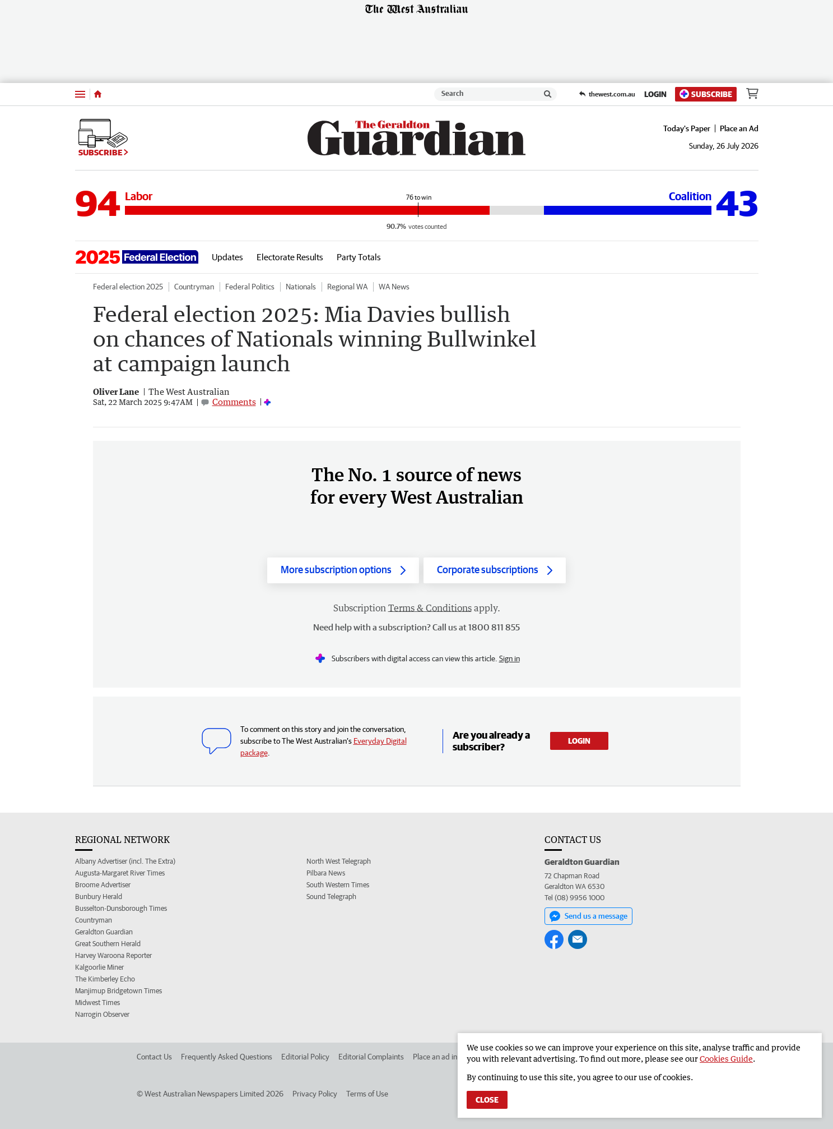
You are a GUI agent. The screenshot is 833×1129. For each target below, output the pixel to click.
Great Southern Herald (108, 943)
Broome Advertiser (103, 885)
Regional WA (347, 286)
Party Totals (359, 256)
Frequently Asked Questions (226, 1056)
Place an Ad (739, 128)
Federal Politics (249, 286)
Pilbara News (325, 873)
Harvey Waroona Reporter (113, 955)
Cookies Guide (726, 1058)
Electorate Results (290, 256)
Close (487, 1099)
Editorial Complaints (371, 1056)
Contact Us (154, 1056)
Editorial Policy (305, 1056)
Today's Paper (686, 128)
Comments (234, 402)
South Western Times (337, 885)
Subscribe (706, 94)
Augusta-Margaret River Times (120, 873)
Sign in (509, 658)
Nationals (301, 286)
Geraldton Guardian (104, 932)
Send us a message (588, 916)
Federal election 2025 (128, 286)
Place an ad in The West (451, 1056)
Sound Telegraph (331, 896)
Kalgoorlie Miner (99, 967)
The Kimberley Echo (105, 979)
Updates (227, 256)
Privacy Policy (314, 1093)
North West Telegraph (338, 861)
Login (655, 94)
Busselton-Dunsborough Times (121, 908)
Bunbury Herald (98, 896)
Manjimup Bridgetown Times (118, 991)
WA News (394, 286)
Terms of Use (367, 1093)
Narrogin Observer (102, 1014)
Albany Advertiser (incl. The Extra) (125, 861)
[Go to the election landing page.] (136, 257)
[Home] (98, 94)
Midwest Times (97, 1002)
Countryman (194, 286)
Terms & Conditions (430, 608)
